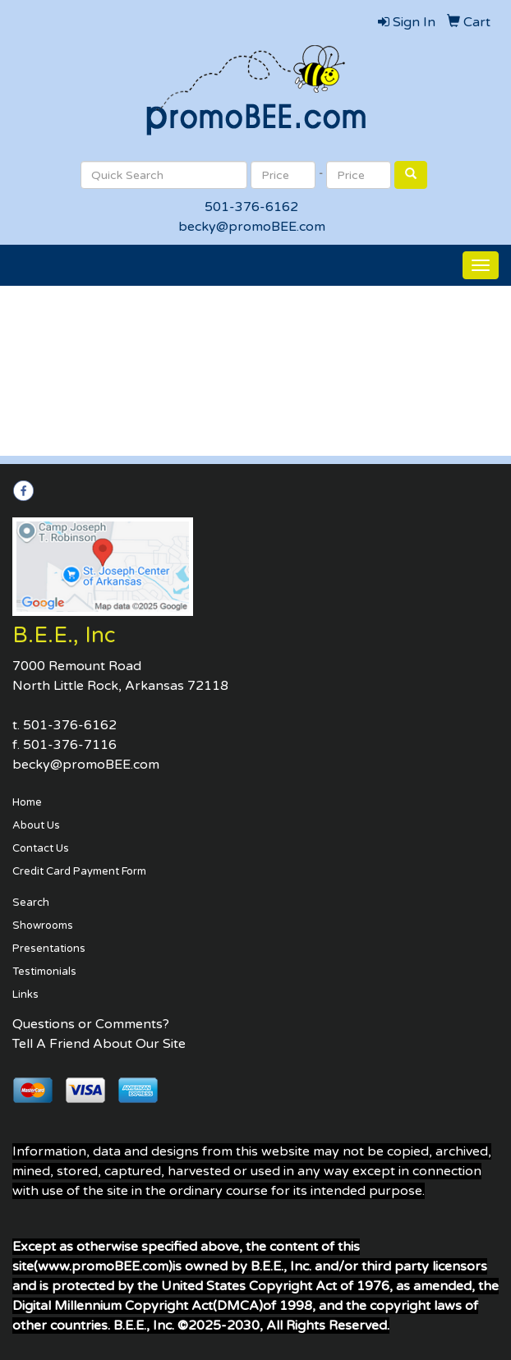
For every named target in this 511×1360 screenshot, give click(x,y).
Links (25, 994)
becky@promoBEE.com (251, 226)
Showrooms (42, 925)
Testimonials (44, 971)
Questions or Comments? (90, 1024)
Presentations (48, 948)
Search (30, 902)
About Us (36, 825)
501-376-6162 (251, 207)
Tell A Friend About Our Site (99, 1044)
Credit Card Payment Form (79, 871)
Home (27, 802)
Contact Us (40, 848)
